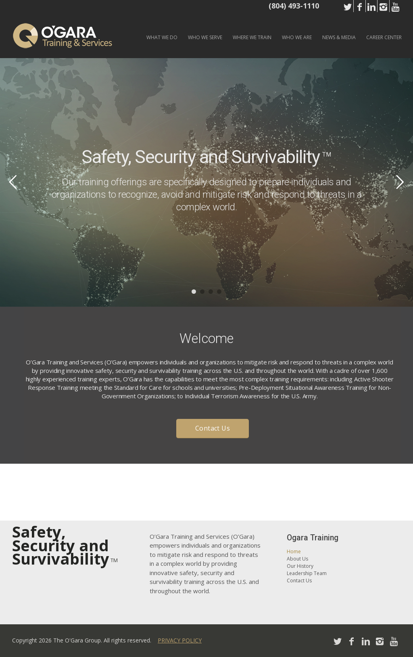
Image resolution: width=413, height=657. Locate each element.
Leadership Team (307, 573)
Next (400, 181)
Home (294, 551)
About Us (297, 558)
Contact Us (299, 580)
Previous (13, 181)
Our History (300, 566)
